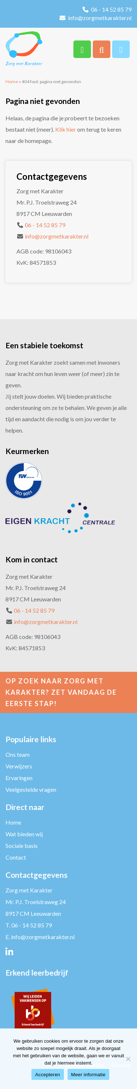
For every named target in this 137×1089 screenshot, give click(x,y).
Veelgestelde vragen (30, 789)
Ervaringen (19, 777)
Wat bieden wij (24, 833)
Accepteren (47, 1074)
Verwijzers (18, 766)
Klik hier (65, 129)
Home (11, 81)
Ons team (17, 754)
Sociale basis (21, 845)
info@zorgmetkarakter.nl (100, 17)
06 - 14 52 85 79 (111, 9)
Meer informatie (88, 1074)
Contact (15, 857)
